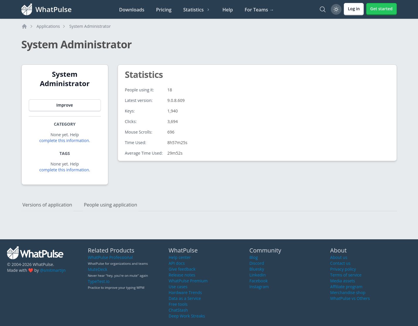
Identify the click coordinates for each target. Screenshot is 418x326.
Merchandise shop (347, 292)
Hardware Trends (185, 292)
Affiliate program (346, 286)
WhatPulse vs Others (350, 298)
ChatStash (178, 310)
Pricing (164, 9)
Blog (253, 257)
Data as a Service (185, 298)
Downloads (131, 9)
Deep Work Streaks (187, 316)
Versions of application (47, 205)
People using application (110, 205)
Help (227, 9)
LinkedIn (257, 275)
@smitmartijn (53, 270)
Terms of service (346, 275)
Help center (180, 257)
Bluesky (256, 269)
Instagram (259, 286)
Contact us (340, 263)
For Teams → (259, 9)
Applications (48, 26)
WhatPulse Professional (110, 257)
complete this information (64, 140)
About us (338, 257)
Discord (256, 263)
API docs (177, 263)
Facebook (258, 281)
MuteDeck (97, 269)
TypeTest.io (98, 281)
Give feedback (182, 269)
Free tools (178, 304)
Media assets (342, 281)
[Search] (322, 9)
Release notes (182, 275)
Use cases (178, 286)
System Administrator (90, 26)
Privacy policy (343, 269)
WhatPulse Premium (188, 281)
